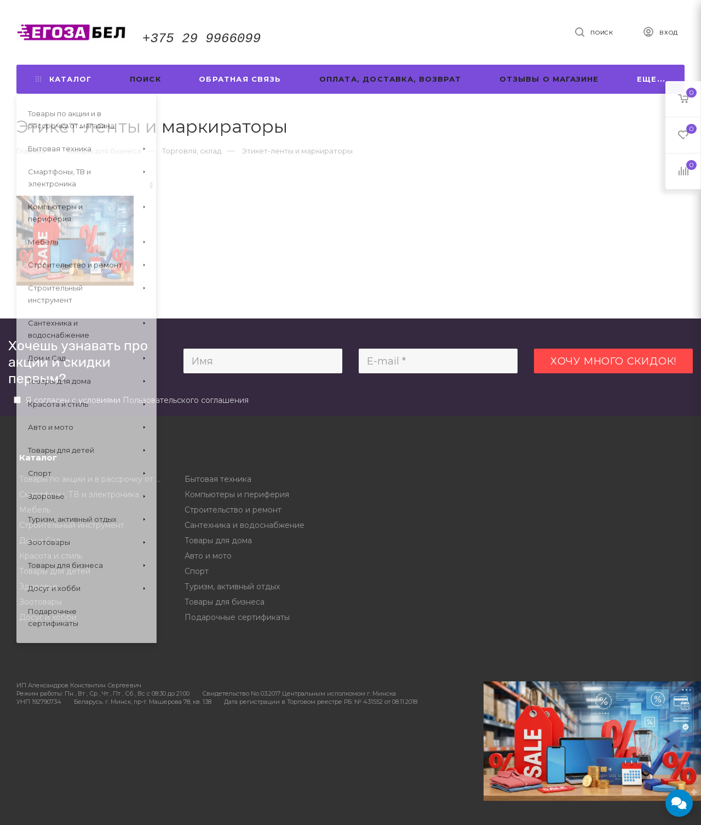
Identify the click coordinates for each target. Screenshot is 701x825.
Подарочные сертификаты (237, 617)
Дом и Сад (40, 540)
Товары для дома (218, 540)
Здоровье (38, 586)
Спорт (197, 571)
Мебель (34, 510)
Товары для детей (54, 571)
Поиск (145, 79)
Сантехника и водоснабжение (244, 525)
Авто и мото (208, 556)
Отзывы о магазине (549, 79)
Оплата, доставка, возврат (390, 79)
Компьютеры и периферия (237, 494)
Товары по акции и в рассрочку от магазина (94, 479)
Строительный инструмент (71, 525)
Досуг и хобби (48, 617)
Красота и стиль (50, 556)
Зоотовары (40, 602)
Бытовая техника (218, 479)
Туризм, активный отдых (232, 586)
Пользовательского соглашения (186, 400)
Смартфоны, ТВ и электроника (79, 494)
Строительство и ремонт (233, 510)
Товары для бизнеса (225, 602)
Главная (30, 150)
